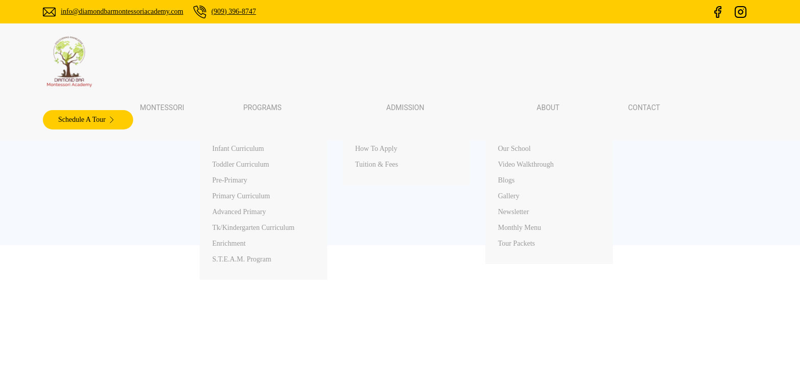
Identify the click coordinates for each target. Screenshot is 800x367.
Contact (517, 61)
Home (436, 221)
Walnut (622, 239)
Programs (442, 257)
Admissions (445, 275)
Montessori (289, 61)
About (437, 293)
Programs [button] (350, 61)
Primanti (624, 257)
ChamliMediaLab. (531, 352)
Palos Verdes (630, 221)
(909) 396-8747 (233, 11)
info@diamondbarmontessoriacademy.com (122, 11)
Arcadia (623, 275)
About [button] (469, 61)
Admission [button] (414, 61)
